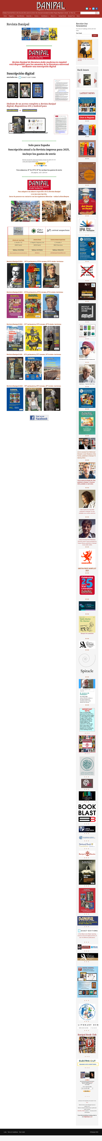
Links (5, 1137)
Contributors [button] (45, 16)
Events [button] (37, 16)
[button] (78, 85)
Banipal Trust (71, 16)
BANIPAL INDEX (81, 1116)
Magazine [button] (12, 16)
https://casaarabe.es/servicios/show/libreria (18, 253)
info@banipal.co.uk (87, 1122)
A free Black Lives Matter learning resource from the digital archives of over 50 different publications (87, 941)
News (78, 16)
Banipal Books (62, 16)
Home (5, 16)
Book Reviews (20, 16)
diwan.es (37, 253)
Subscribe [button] (29, 16)
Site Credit (22, 1137)
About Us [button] (54, 16)
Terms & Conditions (13, 1137)
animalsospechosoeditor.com (58, 253)
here (87, 1108)
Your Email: (79, 33)
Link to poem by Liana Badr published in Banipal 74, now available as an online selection (87, 517)
